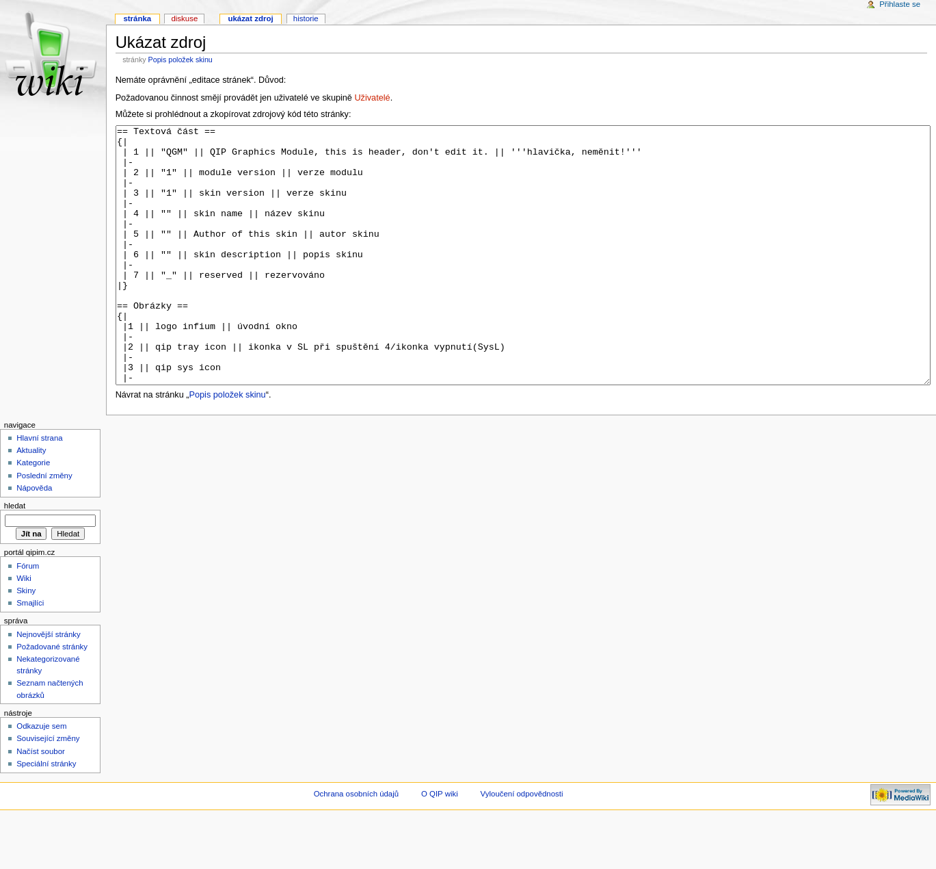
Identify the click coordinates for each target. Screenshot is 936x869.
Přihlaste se (899, 4)
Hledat (14, 557)
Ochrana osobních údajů (356, 845)
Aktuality (31, 501)
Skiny (26, 642)
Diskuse (184, 18)
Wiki (23, 629)
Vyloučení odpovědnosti (522, 845)
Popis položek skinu (180, 59)
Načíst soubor (40, 803)
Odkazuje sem (41, 777)
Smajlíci (30, 654)
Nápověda (34, 539)
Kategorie (33, 514)
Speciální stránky (46, 815)
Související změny (47, 790)
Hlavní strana (39, 489)
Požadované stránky (52, 698)
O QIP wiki (439, 845)
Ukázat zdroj (250, 18)
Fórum (27, 617)
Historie (306, 18)
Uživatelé (372, 98)
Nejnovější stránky (48, 686)
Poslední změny (44, 527)
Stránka (137, 18)
